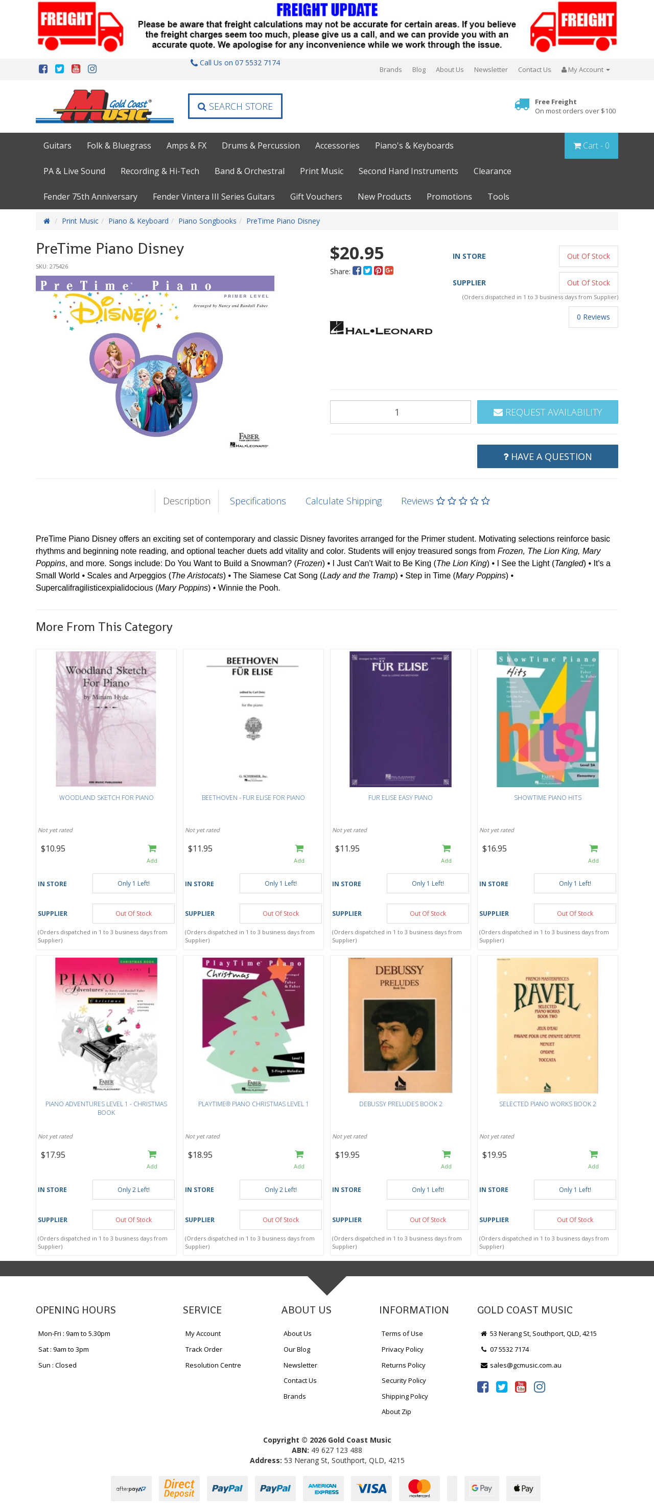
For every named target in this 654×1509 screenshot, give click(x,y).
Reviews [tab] (445, 501)
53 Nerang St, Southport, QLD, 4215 (538, 1333)
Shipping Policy (405, 1396)
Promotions (449, 196)
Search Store (235, 106)
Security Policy (404, 1380)
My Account (203, 1333)
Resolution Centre (213, 1365)
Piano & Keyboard (138, 221)
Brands (391, 69)
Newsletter (491, 69)
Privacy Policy (403, 1349)
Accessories (337, 145)
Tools (498, 196)
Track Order (203, 1349)
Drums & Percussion (261, 145)
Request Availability (548, 412)
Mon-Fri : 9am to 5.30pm (74, 1333)
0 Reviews (593, 317)
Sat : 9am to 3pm (63, 1349)
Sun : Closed (57, 1365)
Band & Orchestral (250, 171)
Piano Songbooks (207, 221)
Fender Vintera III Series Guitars (214, 196)
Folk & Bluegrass (119, 145)
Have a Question (547, 456)
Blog (419, 69)
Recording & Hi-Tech (160, 171)
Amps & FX (186, 145)
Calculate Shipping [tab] (344, 501)
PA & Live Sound (74, 171)
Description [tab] (187, 501)
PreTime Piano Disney (283, 221)
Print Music (321, 171)
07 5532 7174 (504, 1349)
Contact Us (534, 69)
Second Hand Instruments (408, 171)
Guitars (57, 145)
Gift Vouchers (316, 196)
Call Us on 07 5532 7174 (235, 62)
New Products (384, 196)
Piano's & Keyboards (414, 145)
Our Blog (297, 1349)
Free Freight (575, 106)
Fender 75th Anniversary (90, 196)
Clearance (492, 171)
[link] (482, 1386)
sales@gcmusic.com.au (521, 1365)
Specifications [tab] (258, 501)
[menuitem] (358, 271)
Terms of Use (402, 1333)
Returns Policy (404, 1365)
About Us (450, 69)
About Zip (396, 1411)
